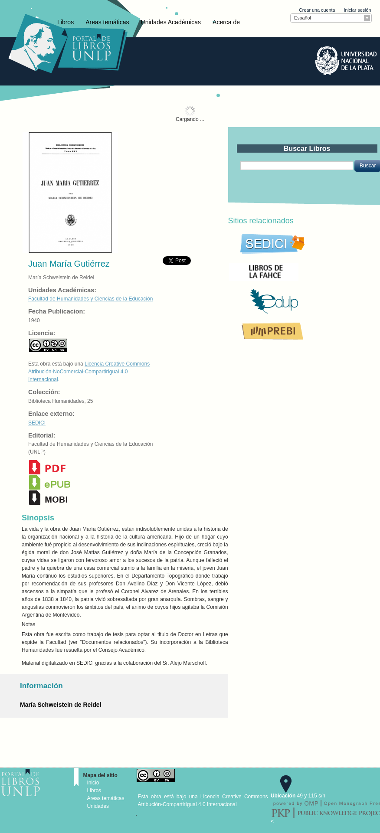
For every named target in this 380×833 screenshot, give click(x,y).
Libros (65, 22)
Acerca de (226, 22)
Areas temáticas (107, 22)
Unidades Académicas (171, 22)
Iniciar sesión (357, 10)
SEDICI (37, 423)
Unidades (98, 806)
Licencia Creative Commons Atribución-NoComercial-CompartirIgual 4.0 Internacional (89, 371)
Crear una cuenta (317, 10)
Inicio (93, 783)
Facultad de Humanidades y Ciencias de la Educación (90, 299)
